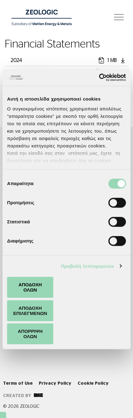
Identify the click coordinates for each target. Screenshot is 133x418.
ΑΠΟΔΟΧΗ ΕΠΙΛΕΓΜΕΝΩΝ (30, 310)
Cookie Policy (93, 383)
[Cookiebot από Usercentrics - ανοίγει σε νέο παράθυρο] (99, 77)
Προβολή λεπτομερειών (87, 266)
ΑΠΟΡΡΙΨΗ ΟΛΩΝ (30, 334)
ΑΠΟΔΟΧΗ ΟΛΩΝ (30, 287)
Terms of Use (18, 383)
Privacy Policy (55, 383)
